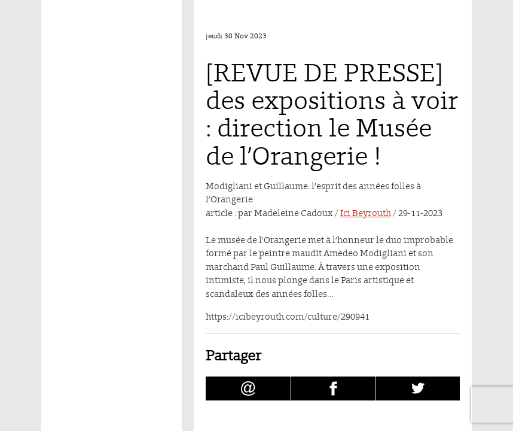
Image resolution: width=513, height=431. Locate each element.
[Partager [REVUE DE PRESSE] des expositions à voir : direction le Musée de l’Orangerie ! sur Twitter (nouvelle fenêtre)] (417, 388)
